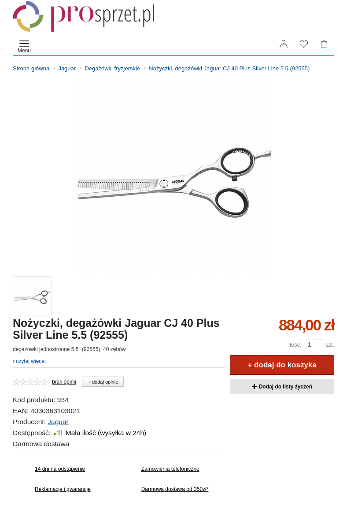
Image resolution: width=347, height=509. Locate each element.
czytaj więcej (29, 361)
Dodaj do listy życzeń (282, 387)
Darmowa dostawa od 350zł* (175, 489)
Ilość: (294, 344)
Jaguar (58, 421)
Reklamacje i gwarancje (63, 489)
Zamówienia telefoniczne (170, 469)
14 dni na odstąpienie (60, 469)
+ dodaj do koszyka (281, 365)
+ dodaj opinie (103, 381)
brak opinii (64, 382)
